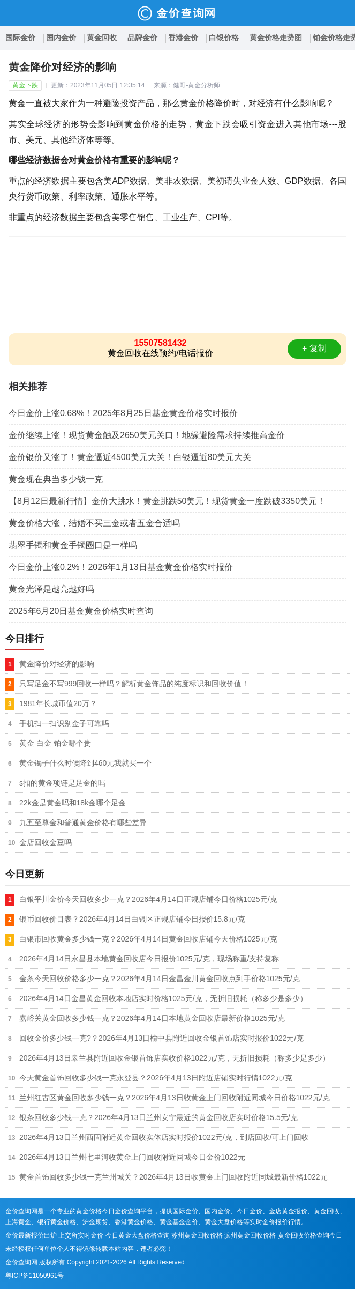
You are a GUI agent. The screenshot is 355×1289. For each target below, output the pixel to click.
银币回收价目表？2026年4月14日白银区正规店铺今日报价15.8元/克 (132, 919)
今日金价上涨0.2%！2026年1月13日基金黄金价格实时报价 (121, 567)
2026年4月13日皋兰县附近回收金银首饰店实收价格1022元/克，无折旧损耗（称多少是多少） (174, 1058)
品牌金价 (142, 37)
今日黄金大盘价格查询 (137, 1235)
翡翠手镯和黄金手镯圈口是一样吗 (73, 545)
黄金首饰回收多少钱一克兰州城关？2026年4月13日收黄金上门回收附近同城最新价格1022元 (173, 1177)
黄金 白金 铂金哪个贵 (55, 743)
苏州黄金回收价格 (197, 1235)
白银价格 (224, 37)
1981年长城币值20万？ (58, 703)
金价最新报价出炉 (31, 1235)
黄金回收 (102, 37)
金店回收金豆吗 (45, 842)
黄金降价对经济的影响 (56, 664)
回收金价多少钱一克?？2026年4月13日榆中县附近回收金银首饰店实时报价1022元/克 (161, 1038)
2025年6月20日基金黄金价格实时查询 (81, 611)
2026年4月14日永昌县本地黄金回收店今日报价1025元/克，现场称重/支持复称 (149, 958)
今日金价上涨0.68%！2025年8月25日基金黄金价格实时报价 (123, 413)
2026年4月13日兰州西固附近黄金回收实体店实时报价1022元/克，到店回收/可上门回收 (164, 1137)
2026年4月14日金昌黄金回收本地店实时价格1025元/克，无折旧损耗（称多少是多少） (163, 998)
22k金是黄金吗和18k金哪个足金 (72, 802)
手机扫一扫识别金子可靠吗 (64, 723)
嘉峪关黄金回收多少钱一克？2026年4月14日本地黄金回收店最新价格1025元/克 (152, 1018)
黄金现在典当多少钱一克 (56, 479)
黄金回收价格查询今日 (310, 1235)
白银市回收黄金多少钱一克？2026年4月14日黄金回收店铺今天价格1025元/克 (148, 939)
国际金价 (20, 37)
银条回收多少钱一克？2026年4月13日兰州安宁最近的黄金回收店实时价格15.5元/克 (158, 1117)
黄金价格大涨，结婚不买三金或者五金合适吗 (94, 523)
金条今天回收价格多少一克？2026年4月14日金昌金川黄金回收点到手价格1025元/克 (159, 978)
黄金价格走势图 (276, 37)
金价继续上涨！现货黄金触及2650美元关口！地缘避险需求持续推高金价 (147, 435)
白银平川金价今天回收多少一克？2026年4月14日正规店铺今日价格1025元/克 (148, 899)
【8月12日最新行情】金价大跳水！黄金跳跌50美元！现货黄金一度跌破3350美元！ (167, 501)
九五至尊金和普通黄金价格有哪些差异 (83, 822)
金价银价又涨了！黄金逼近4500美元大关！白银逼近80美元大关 (130, 457)
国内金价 (61, 37)
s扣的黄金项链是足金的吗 (62, 783)
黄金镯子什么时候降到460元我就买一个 (85, 763)
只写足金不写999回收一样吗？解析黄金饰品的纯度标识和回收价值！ (134, 683)
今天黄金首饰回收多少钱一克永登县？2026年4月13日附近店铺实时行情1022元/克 (155, 1077)
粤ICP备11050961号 (34, 1275)
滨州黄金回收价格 (250, 1235)
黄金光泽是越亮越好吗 (51, 589)
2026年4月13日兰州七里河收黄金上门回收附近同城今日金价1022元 (132, 1157)
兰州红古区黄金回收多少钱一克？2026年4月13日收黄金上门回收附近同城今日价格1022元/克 (174, 1097)
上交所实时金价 (80, 1235)
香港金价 (183, 37)
